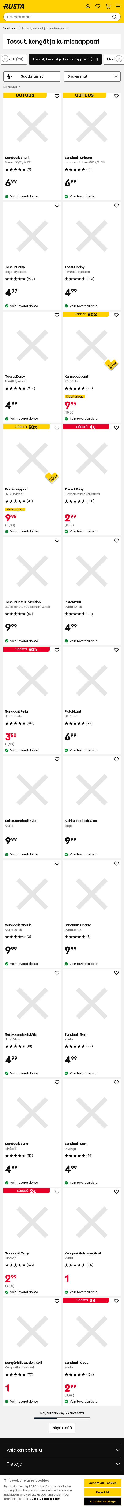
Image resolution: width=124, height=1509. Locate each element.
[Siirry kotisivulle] (14, 6)
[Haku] (115, 17)
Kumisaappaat (92, 379)
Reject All (103, 1492)
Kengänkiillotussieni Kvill (92, 1256)
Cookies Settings (103, 1502)
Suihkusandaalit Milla (32, 1037)
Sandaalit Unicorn (92, 160)
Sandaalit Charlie (32, 927)
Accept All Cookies (102, 1483)
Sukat (14, 59)
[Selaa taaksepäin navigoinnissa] (5, 58)
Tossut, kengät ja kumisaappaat (65, 59)
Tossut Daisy (32, 269)
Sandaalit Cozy (32, 1256)
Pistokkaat (92, 604)
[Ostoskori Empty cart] (108, 6)
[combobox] (57, 17)
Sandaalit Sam (92, 1037)
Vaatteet (10, 28)
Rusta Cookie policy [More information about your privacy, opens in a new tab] (45, 1499)
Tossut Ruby (92, 492)
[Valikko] (118, 6)
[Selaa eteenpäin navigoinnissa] (119, 58)
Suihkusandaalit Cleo (32, 823)
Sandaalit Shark (32, 160)
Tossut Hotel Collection (32, 604)
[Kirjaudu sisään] (88, 6)
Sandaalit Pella (32, 714)
